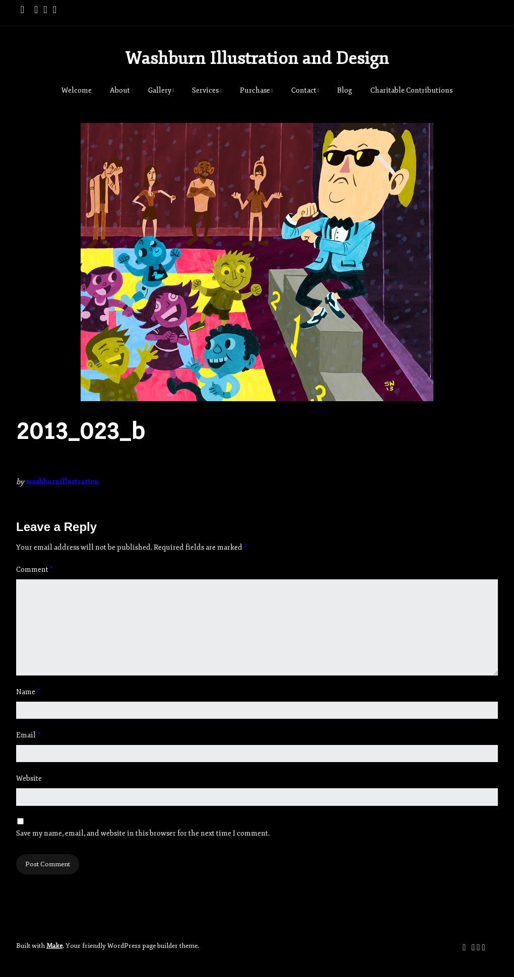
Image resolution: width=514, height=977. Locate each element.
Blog (344, 90)
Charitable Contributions (411, 90)
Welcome (76, 90)
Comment (34, 569)
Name (28, 692)
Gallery (159, 90)
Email (28, 735)
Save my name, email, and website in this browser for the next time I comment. (143, 833)
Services (205, 90)
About (120, 90)
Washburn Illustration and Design (257, 58)
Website (29, 778)
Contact (303, 90)
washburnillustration (62, 482)
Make (54, 946)
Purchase (255, 90)
